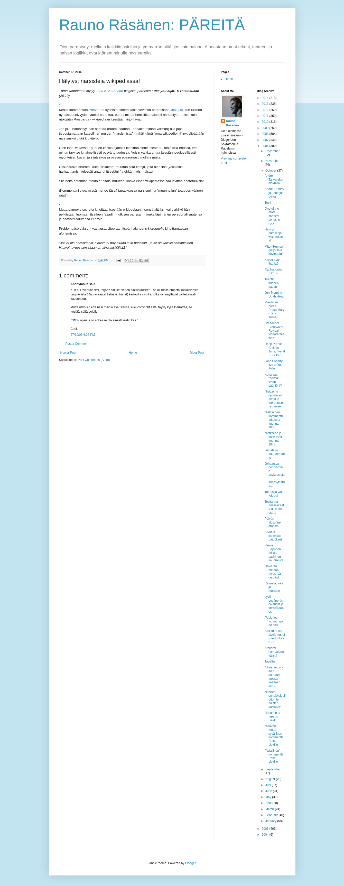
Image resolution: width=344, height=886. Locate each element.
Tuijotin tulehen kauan (271, 282)
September (273, 769)
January (271, 821)
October (271, 170)
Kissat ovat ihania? (272, 261)
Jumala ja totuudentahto (275, 454)
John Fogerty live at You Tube (274, 364)
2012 (265, 110)
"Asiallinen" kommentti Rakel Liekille (274, 756)
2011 (265, 116)
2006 (265, 146)
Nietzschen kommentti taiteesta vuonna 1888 (274, 420)
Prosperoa (96, 110)
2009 (265, 128)
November (272, 161)
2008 (265, 134)
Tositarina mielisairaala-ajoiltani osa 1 (274, 507)
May (268, 797)
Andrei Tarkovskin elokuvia (274, 179)
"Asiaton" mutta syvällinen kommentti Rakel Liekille (274, 735)
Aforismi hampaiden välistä (274, 651)
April (268, 803)
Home (133, 353)
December (272, 151)
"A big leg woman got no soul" (274, 621)
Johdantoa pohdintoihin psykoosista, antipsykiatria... (275, 475)
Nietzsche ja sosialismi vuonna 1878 (273, 438)
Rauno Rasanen (232, 123)
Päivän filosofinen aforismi (273, 522)
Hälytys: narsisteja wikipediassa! (274, 235)
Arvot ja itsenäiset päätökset (273, 535)
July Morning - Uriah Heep (274, 294)
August (270, 779)
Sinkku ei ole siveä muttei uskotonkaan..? (275, 636)
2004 (265, 834)
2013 (265, 104)
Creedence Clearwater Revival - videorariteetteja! (275, 330)
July (268, 785)
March (270, 809)
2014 (265, 98)
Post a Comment (77, 344)
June (269, 791)
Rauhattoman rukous (274, 271)
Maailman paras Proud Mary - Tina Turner (274, 310)
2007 (265, 140)
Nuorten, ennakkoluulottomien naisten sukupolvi (275, 699)
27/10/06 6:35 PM (83, 335)
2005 (265, 829)
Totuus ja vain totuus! (274, 493)
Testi (268, 202)
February (271, 815)
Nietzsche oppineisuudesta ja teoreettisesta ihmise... (274, 399)
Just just (176, 110)
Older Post (197, 353)
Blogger (190, 863)
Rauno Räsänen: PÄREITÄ (152, 24)
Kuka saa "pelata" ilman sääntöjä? (273, 380)
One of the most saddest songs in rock (272, 216)
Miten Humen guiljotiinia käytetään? (274, 250)
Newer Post (68, 353)
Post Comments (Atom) (94, 360)
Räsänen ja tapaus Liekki (272, 716)
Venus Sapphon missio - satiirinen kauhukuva (274, 553)
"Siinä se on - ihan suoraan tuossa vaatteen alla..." (274, 677)
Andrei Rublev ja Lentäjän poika (274, 192)
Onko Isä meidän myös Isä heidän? (273, 571)
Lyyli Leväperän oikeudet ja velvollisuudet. (274, 604)
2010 (265, 122)
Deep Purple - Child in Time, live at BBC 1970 (275, 349)
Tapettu (270, 661)
